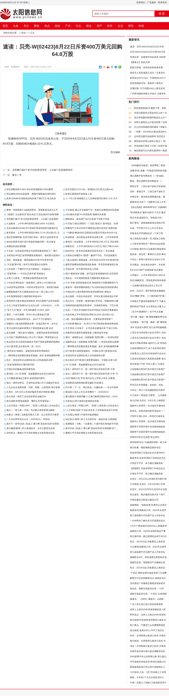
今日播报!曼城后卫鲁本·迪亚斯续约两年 (25, 378)
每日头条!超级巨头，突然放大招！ (147, 217)
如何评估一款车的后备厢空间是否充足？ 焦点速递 (89, 251)
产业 (68, 25)
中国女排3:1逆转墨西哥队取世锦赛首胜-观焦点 (88, 292)
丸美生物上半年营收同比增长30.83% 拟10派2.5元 (89, 314)
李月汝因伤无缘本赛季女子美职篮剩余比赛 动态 (29, 328)
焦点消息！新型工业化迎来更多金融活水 (26, 396)
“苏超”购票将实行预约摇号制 (20, 364)
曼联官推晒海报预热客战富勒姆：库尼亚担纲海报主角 (91, 264)
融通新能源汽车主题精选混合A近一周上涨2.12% (30, 292)
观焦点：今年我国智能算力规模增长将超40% (87, 278)
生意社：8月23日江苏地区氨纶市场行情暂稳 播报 (30, 392)
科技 (141, 25)
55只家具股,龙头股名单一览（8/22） (24, 346)
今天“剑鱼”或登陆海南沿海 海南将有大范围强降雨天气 (91, 282)
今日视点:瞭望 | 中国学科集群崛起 (82, 414)
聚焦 (36, 25)
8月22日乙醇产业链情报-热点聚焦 (146, 270)
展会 (89, 25)
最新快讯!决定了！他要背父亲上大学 (148, 202)
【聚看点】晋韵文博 (140, 62)
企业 (120, 25)
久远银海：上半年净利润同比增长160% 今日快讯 (30, 223)
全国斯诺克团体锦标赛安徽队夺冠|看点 (84, 383)
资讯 (131, 25)
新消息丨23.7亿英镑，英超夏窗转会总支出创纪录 (30, 373)
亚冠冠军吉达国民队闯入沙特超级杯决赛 (85, 355)
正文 (32, 33)
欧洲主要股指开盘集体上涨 (78, 194)
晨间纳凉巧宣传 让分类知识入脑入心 (148, 306)
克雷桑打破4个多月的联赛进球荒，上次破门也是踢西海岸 (42, 170)
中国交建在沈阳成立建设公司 (144, 499)
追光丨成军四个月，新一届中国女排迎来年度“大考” (90, 369)
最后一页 (17, 175)
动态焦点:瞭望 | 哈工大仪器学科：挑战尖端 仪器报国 (91, 419)
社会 (78, 25)
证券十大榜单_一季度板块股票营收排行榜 (26, 278)
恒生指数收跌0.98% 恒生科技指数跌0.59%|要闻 (29, 189)
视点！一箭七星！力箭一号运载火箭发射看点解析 (30, 410)
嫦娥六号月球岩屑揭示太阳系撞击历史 (84, 433)
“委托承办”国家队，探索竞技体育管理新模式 (28, 351)
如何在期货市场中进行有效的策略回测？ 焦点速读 (30, 241)
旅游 (57, 25)
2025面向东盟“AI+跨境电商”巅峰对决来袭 (85, 214)
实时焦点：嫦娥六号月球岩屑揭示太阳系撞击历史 (30, 433)
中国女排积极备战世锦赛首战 (20, 369)
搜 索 (162, 13)
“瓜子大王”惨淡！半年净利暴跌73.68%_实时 (28, 310)
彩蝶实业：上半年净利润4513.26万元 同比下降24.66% (92, 246)
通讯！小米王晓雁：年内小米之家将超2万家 (27, 314)
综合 (23, 33)
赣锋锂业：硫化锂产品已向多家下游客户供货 (87, 219)
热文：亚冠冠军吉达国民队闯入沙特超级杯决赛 (29, 360)
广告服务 (151, 2)
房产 (99, 25)
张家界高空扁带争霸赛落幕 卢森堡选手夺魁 (86, 332)
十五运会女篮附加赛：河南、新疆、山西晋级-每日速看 (33, 387)
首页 (5, 25)
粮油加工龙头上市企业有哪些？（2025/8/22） (87, 392)
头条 (15, 25)
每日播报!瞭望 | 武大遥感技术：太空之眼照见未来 (30, 428)
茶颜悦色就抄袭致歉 (16, 246)
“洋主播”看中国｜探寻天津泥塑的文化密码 (26, 264)
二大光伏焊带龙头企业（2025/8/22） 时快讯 (28, 419)
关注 (26, 25)
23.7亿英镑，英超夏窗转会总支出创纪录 (85, 364)
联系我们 (141, 2)
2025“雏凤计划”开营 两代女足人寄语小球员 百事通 (90, 378)
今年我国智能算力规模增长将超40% (24, 296)
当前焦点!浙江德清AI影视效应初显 (82, 401)
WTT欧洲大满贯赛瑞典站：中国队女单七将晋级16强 (91, 351)
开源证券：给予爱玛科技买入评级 (81, 269)
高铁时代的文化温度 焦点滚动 (144, 437)
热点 (47, 25)
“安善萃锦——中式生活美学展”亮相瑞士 (25, 273)
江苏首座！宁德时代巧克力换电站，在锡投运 (28, 269)
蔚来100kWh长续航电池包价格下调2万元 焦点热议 (31, 198)
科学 (110, 25)
